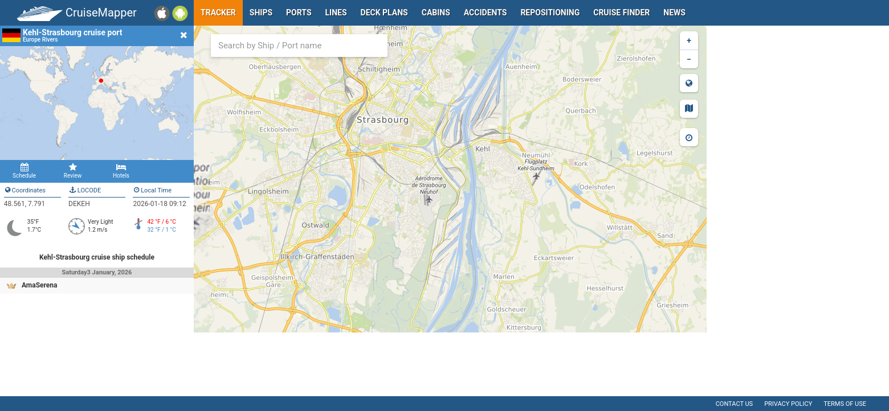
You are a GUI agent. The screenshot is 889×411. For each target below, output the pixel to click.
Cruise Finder (621, 12)
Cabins (436, 12)
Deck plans (384, 12)
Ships (261, 12)
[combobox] (299, 45)
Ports (298, 12)
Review (72, 171)
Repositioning (550, 12)
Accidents (485, 12)
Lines (336, 12)
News (674, 12)
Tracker (218, 12)
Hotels (121, 171)
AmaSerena (39, 285)
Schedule (24, 171)
